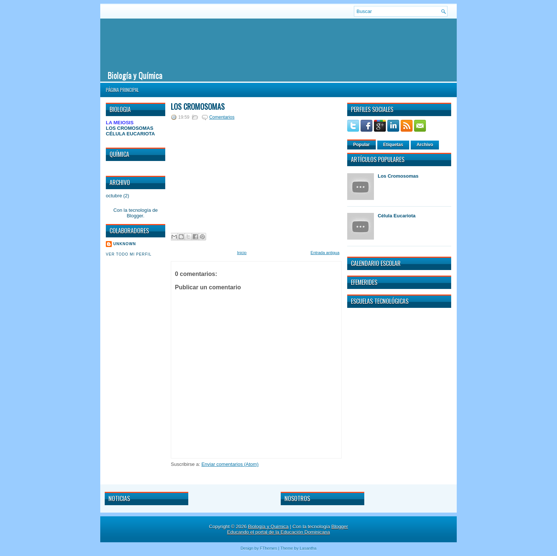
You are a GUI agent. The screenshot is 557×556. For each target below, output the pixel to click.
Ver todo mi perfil (129, 254)
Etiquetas (393, 144)
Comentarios (221, 117)
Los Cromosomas (198, 106)
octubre (114, 195)
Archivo (425, 144)
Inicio (242, 252)
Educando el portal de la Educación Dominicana (278, 532)
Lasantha (308, 548)
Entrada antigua (324, 252)
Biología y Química (135, 75)
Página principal (122, 89)
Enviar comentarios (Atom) (229, 464)
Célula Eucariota (397, 215)
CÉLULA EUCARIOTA (130, 133)
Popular (361, 144)
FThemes (268, 548)
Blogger (135, 215)
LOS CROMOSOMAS (129, 128)
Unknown (124, 244)
